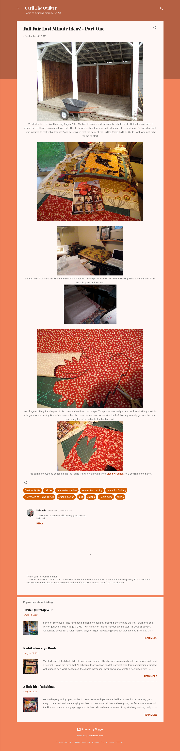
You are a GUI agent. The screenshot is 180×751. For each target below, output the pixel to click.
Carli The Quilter (41, 8)
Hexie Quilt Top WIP (38, 610)
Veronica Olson (97, 736)
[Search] (162, 9)
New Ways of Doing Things (39, 496)
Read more (150, 638)
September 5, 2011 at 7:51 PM (60, 510)
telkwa (120, 496)
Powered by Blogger (90, 729)
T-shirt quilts (106, 496)
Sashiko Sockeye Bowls (40, 648)
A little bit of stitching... (39, 687)
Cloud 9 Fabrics (115, 473)
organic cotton (66, 496)
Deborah (41, 510)
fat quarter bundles (66, 490)
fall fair (48, 490)
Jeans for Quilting (116, 490)
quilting (91, 496)
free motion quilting (91, 490)
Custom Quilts (32, 490)
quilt (81, 496)
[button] (155, 28)
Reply (39, 523)
